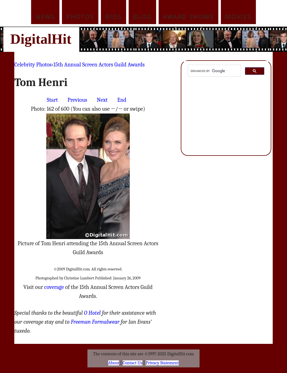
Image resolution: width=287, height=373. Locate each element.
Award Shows (188, 16)
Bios (113, 16)
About (113, 362)
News (45, 16)
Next (102, 100)
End (121, 100)
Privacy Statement (162, 362)
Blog (142, 16)
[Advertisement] (181, 39)
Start (52, 100)
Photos (80, 16)
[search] (214, 70)
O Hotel (92, 313)
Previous (77, 100)
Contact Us (132, 362)
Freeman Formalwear (95, 322)
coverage (54, 287)
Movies (238, 16)
